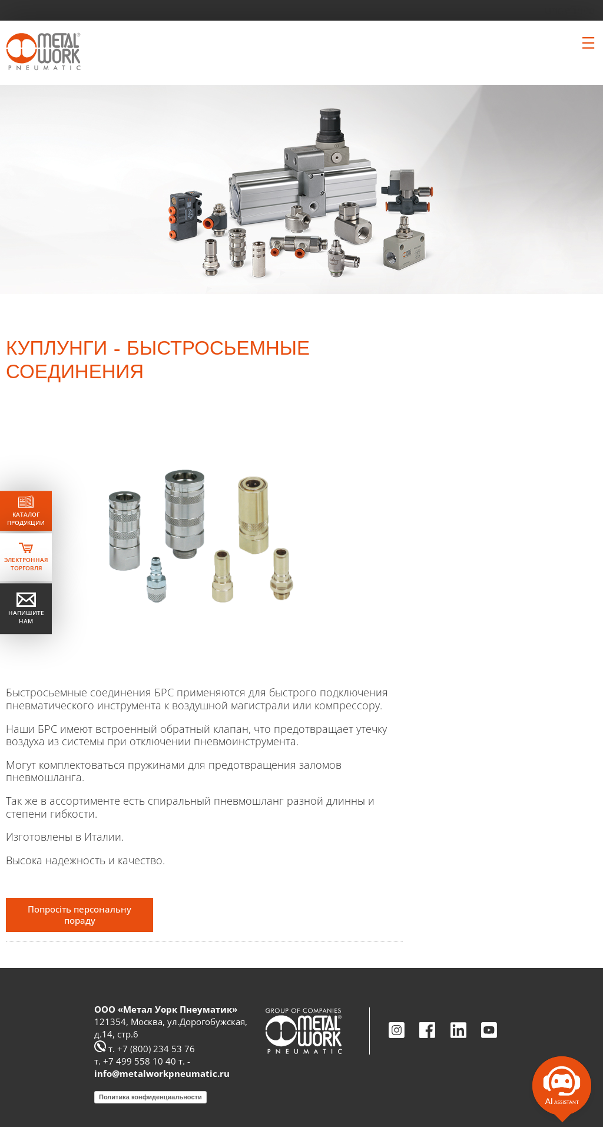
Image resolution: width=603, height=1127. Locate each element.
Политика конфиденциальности (150, 1096)
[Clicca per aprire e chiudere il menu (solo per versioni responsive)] (588, 43)
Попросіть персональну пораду (79, 914)
